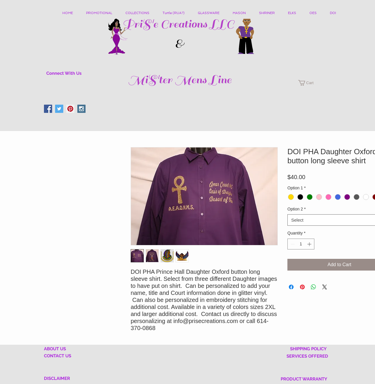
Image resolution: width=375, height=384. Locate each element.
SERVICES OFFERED (307, 356)
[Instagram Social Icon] (81, 109)
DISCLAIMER (57, 378)
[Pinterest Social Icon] (70, 109)
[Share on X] (324, 286)
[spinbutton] (301, 244)
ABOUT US (55, 348)
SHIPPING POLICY (308, 348)
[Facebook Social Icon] (48, 109)
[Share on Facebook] (291, 286)
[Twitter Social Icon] (59, 109)
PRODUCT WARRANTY (304, 379)
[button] (139, 13)
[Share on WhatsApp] (313, 286)
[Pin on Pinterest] (302, 286)
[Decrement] (292, 244)
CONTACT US (57, 355)
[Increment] (309, 244)
